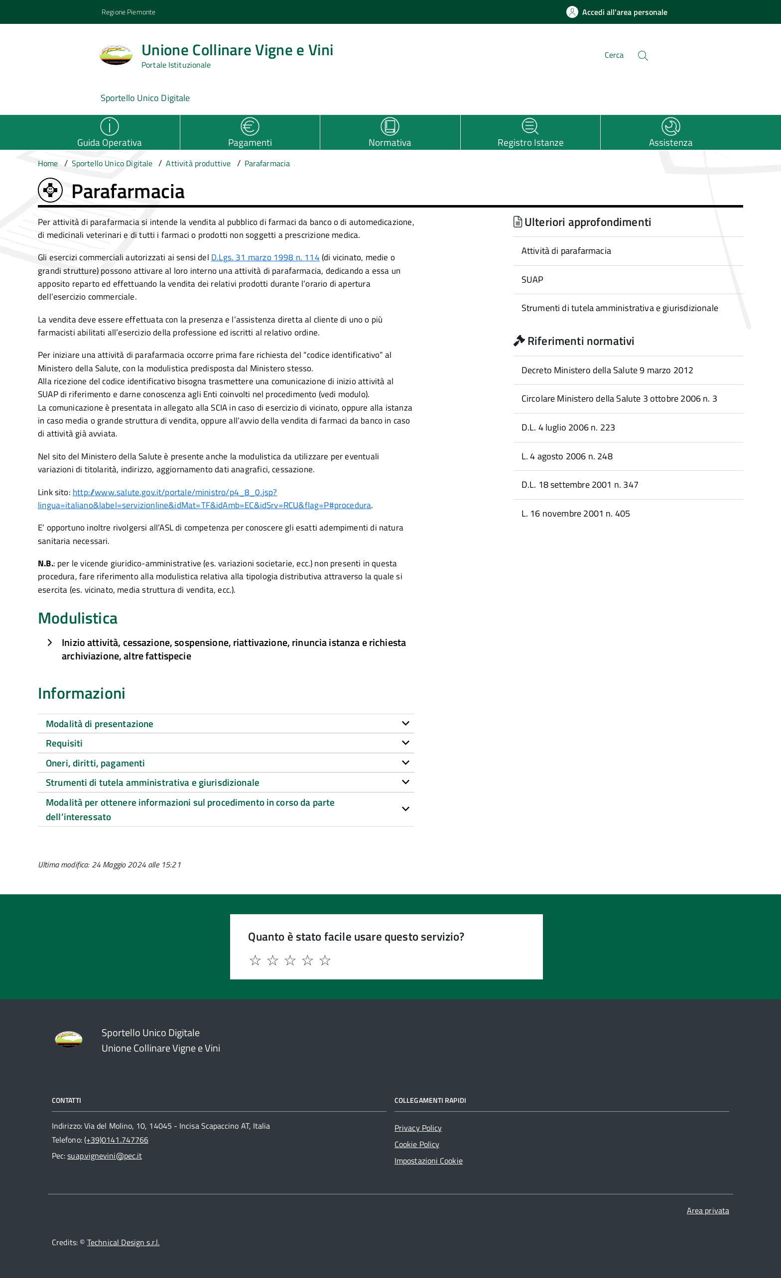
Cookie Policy (416, 1144)
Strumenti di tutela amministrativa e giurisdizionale (619, 308)
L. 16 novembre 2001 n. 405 (576, 513)
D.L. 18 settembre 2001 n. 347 (580, 484)
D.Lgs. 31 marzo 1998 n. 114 (265, 257)
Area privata (708, 1210)
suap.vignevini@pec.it (104, 1156)
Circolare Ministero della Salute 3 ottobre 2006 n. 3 (619, 398)
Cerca (614, 55)
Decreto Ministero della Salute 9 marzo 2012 (607, 370)
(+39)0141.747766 (116, 1140)
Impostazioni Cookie (428, 1161)
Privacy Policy (418, 1128)
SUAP (532, 279)
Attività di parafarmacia (566, 250)
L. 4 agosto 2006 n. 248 (567, 456)
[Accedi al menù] (49, 53)
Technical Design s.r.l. (123, 1242)
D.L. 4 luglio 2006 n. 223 (568, 427)
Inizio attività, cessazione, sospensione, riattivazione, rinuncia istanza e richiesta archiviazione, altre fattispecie (234, 649)
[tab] (226, 723)
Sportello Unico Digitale (145, 98)
